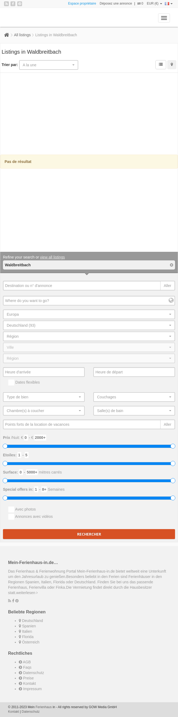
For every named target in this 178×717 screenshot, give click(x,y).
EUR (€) (154, 3)
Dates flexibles (24, 382)
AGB (25, 662)
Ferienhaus (43, 707)
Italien (25, 631)
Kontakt (27, 683)
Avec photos (22, 509)
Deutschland (31, 620)
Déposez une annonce (116, 3)
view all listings (52, 257)
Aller (167, 285)
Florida (26, 637)
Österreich (29, 642)
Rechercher (89, 534)
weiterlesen (27, 593)
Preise (26, 678)
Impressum (30, 689)
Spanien (27, 626)
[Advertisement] (89, 114)
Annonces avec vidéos (30, 517)
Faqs (25, 667)
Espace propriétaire (82, 3)
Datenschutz (31, 673)
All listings (22, 35)
